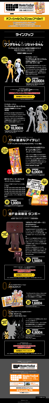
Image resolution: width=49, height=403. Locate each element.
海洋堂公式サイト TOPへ (24, 400)
